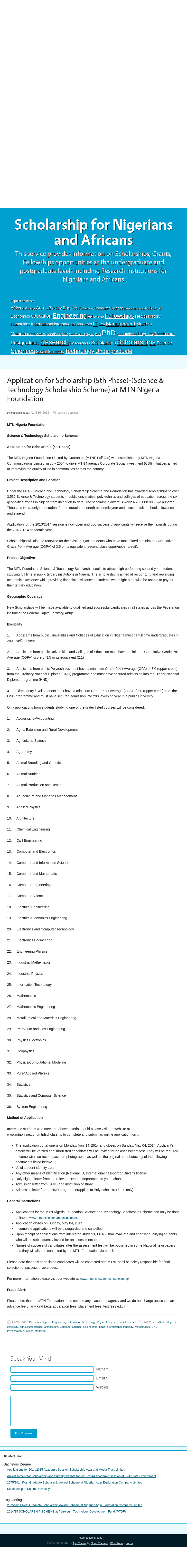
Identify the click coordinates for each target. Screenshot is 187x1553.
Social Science (139, 1326)
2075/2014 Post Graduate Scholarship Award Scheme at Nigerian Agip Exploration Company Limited (83, 1488)
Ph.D (98, 337)
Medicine (54, 338)
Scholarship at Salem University (31, 1494)
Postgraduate (25, 346)
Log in (132, 1549)
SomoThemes (99, 1549)
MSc (65, 338)
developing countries (136, 312)
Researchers (80, 347)
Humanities (20, 328)
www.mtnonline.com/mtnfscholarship (107, 1282)
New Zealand (77, 337)
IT (95, 327)
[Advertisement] (93, 36)
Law (102, 328)
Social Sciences (50, 355)
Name (100, 1374)
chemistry (88, 312)
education (41, 319)
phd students (127, 338)
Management (120, 327)
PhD (109, 336)
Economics (20, 320)
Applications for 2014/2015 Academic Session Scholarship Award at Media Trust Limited (73, 1475)
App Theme (77, 1549)
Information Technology (87, 1326)
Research (54, 346)
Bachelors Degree (41, 1326)
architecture (70, 1330)
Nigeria (90, 337)
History (154, 320)
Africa (16, 311)
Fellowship (96, 320)
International (42, 327)
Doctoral (155, 312)
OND (29, 1335)
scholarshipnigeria (19, 416)
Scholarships (136, 346)
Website (102, 1392)
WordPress (118, 1549)
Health (141, 320)
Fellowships (119, 319)
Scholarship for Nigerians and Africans (93, 234)
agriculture (28, 312)
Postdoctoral (164, 337)
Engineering (70, 319)
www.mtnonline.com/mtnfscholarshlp (56, 1221)
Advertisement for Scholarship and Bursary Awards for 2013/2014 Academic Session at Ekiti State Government (91, 1481)
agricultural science (48, 1330)
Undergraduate (113, 355)
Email (100, 1383)
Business (72, 311)
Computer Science (108, 312)
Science (164, 346)
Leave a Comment (72, 416)
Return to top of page (90, 1543)
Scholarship (103, 346)
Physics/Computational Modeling (55, 1335)
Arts (45, 312)
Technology (79, 355)
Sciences (23, 355)
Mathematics (23, 337)
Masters (144, 327)
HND (126, 1330)
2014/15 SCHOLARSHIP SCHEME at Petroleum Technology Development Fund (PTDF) (73, 1517)
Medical (41, 338)
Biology (55, 311)
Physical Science (116, 1326)
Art (39, 311)
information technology (146, 1330)
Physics (145, 337)
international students (73, 327)
